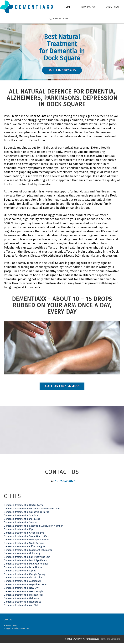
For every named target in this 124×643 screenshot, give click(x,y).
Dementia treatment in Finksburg (22, 553)
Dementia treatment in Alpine (20, 570)
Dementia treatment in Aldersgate (22, 580)
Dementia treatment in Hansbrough (23, 591)
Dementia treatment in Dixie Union (23, 567)
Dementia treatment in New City (21, 587)
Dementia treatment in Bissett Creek (23, 594)
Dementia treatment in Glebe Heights (24, 532)
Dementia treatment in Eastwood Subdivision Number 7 (34, 525)
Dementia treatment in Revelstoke (22, 601)
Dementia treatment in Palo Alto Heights (26, 563)
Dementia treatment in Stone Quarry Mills (26, 536)
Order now (112, 6)
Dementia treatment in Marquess (22, 518)
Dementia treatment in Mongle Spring (24, 574)
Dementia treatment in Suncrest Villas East (27, 556)
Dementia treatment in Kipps (19, 529)
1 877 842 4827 (59, 18)
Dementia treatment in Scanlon (21, 515)
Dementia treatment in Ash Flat (21, 605)
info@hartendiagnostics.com (16, 629)
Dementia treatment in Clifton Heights (24, 546)
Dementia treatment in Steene (20, 522)
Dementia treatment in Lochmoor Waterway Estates (32, 508)
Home (67, 6)
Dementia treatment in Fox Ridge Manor (25, 560)
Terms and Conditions (110, 639)
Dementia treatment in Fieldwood (22, 598)
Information (88, 6)
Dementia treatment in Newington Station (26, 539)
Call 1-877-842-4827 (62, 70)
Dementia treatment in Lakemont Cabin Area (28, 550)
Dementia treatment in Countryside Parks (26, 511)
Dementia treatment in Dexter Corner (24, 505)
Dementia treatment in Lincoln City (23, 577)
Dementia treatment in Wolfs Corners (24, 543)
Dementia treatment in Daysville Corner (25, 584)
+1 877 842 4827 (10, 625)
